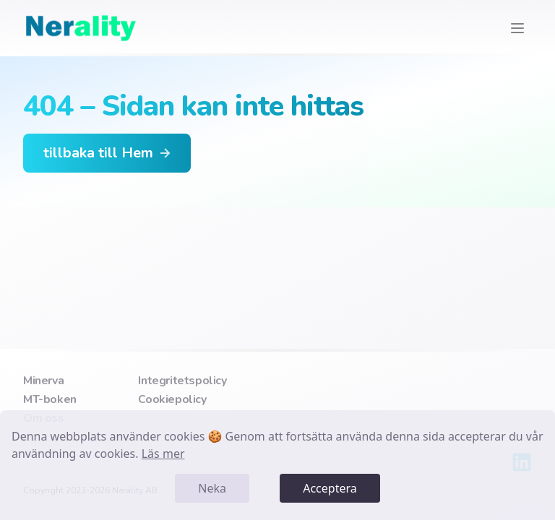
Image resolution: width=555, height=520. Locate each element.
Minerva (43, 381)
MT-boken (50, 399)
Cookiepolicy (172, 399)
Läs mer (163, 454)
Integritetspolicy (182, 381)
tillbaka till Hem (108, 152)
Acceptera (330, 488)
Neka (212, 488)
